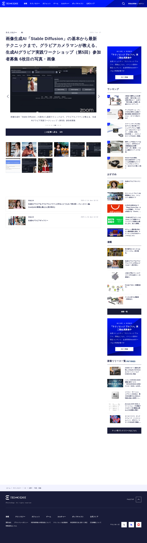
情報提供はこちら (11, 526)
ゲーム (55, 3)
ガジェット (47, 3)
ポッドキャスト (78, 3)
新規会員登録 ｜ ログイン (136, 3)
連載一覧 (124, 312)
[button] (8, 96)
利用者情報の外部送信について (41, 522)
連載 (25, 3)
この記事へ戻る (53, 132)
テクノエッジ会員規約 (60, 522)
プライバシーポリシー (21, 522)
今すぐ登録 (124, 77)
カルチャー (65, 3)
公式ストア (90, 3)
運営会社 (8, 522)
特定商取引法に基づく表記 (78, 522)
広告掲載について (95, 522)
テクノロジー (35, 3)
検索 (123, 3)
